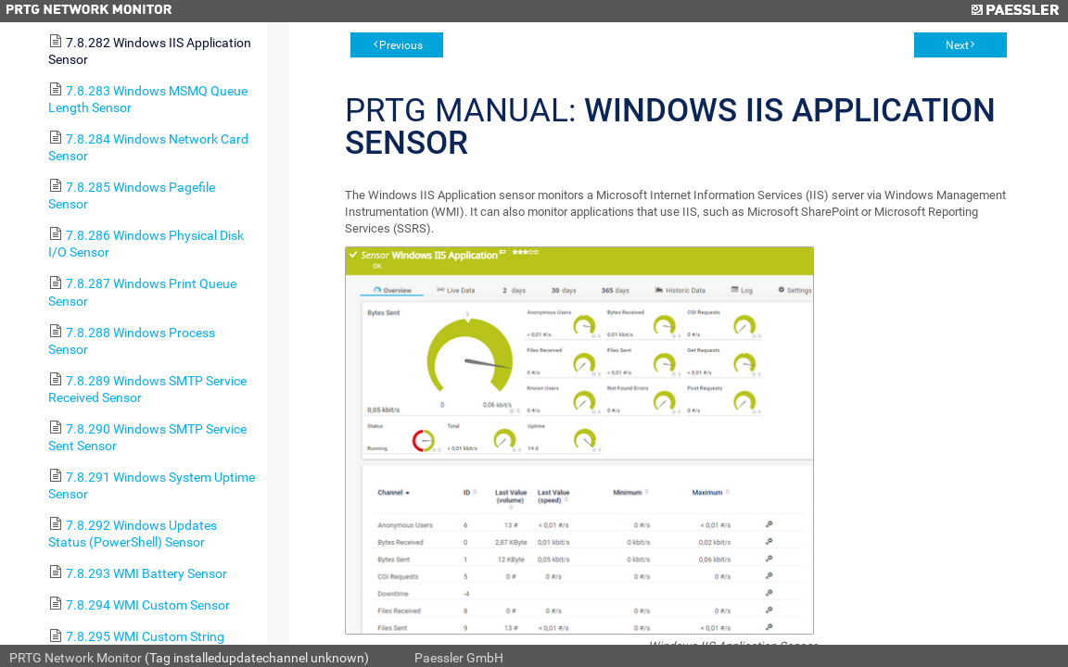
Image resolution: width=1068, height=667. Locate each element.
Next (957, 45)
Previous (401, 45)
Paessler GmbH (458, 657)
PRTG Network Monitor (75, 657)
